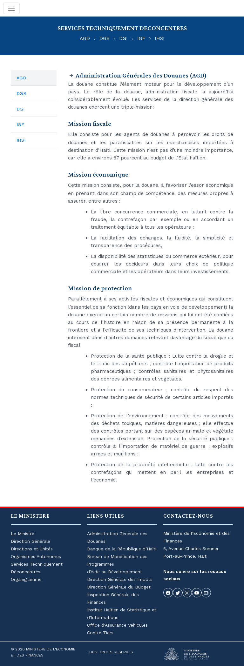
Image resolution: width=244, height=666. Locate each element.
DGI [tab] (20, 108)
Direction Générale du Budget (119, 586)
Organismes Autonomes (36, 556)
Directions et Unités (32, 548)
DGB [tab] (21, 93)
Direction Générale (30, 541)
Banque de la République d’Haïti (121, 548)
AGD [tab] (21, 77)
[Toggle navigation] (11, 8)
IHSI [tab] (21, 140)
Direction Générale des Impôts (119, 579)
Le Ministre (22, 533)
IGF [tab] (20, 124)
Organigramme (26, 579)
